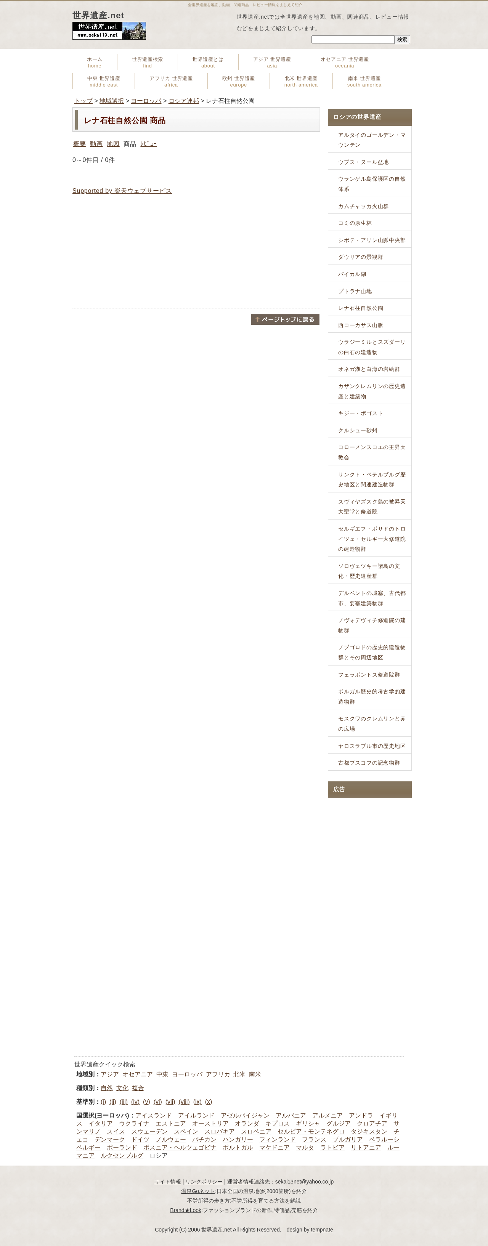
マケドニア (274, 1147)
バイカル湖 (352, 274)
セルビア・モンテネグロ (311, 1131)
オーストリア (210, 1123)
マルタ (305, 1147)
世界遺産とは (208, 62)
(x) (208, 1101)
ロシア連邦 (184, 101)
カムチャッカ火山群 (363, 206)
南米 (255, 1074)
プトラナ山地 (355, 291)
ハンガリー (238, 1139)
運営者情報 (240, 1182)
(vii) (170, 1101)
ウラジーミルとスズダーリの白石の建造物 (372, 347)
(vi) (158, 1101)
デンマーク (110, 1139)
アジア (110, 1074)
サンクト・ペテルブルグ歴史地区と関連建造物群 (372, 479)
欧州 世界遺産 (238, 81)
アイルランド (196, 1115)
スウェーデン (149, 1131)
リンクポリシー (204, 1182)
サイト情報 (167, 1182)
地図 (113, 144)
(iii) (124, 1101)
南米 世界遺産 (364, 81)
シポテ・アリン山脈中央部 (372, 240)
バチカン (204, 1139)
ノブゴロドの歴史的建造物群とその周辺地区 (372, 652)
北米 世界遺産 (301, 81)
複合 (138, 1088)
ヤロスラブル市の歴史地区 (372, 746)
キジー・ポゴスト (360, 413)
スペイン (186, 1131)
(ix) (197, 1101)
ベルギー (88, 1147)
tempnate (322, 1230)
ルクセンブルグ (122, 1155)
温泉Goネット (198, 1191)
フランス (314, 1139)
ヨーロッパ (146, 101)
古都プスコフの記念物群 (369, 763)
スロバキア (219, 1131)
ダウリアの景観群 (360, 257)
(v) (146, 1101)
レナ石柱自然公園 (360, 308)
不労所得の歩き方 (208, 1201)
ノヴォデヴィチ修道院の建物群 (372, 625)
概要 (79, 144)
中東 (162, 1074)
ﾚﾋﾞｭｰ (148, 144)
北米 (239, 1074)
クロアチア (372, 1123)
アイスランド (153, 1115)
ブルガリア (347, 1139)
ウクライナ (134, 1123)
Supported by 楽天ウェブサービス (122, 191)
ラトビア (332, 1147)
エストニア (171, 1123)
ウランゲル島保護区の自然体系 (372, 184)
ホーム (95, 62)
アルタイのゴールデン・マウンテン (372, 140)
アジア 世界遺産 (272, 62)
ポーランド (122, 1147)
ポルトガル (238, 1147)
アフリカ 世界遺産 (171, 81)
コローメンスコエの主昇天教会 (372, 452)
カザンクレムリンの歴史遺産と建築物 (372, 391)
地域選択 (112, 101)
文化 (122, 1088)
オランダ (247, 1123)
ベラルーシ (384, 1139)
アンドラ (361, 1115)
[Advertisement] (196, 251)
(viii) (183, 1101)
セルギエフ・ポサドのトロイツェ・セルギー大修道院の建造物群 (372, 539)
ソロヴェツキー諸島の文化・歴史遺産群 (369, 571)
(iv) (135, 1101)
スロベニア (256, 1131)
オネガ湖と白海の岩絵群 (369, 369)
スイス (116, 1131)
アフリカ (218, 1074)
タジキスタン (369, 1131)
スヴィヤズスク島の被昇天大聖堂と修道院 (372, 507)
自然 (107, 1088)
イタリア (100, 1123)
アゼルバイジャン (245, 1115)
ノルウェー (171, 1139)
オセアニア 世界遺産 (345, 62)
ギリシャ (308, 1123)
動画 (96, 144)
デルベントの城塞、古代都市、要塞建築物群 (372, 598)
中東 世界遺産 (103, 81)
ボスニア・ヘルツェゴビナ (180, 1147)
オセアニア (137, 1074)
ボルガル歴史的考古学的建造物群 (372, 696)
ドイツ (140, 1139)
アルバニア (291, 1115)
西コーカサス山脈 (360, 325)
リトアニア (366, 1147)
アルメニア (327, 1115)
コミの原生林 (355, 223)
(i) (103, 1101)
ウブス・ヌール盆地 (363, 162)
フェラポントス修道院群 (369, 675)
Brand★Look (185, 1210)
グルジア (338, 1123)
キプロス (277, 1123)
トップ (83, 101)
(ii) (112, 1101)
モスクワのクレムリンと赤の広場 (372, 723)
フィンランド (277, 1139)
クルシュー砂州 (358, 430)
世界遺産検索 (147, 62)
